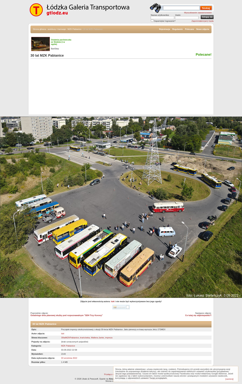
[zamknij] (229, 379)
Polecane (189, 29)
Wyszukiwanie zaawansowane (198, 13)
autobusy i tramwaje (57, 29)
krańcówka (85, 337)
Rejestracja (164, 29)
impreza (108, 337)
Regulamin (177, 29)
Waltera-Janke (97, 337)
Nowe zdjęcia (202, 29)
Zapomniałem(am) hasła (202, 21)
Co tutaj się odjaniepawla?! (198, 315)
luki (112, 301)
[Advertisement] (121, 89)
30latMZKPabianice (70, 337)
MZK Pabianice (75, 29)
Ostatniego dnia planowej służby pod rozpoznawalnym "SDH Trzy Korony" (66, 315)
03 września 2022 (69, 358)
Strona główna (39, 29)
